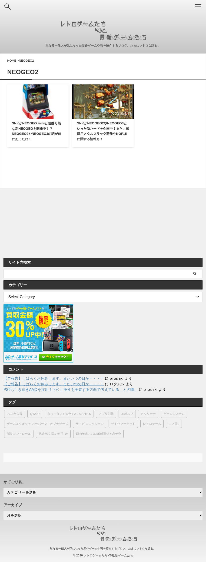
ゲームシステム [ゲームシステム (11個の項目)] (174, 414)
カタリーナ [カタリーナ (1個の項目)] (148, 414)
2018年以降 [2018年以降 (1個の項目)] (15, 414)
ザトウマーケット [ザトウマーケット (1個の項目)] (123, 424)
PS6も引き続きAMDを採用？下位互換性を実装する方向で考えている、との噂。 (70, 390)
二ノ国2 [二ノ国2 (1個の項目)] (174, 424)
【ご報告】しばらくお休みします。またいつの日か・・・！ (53, 378)
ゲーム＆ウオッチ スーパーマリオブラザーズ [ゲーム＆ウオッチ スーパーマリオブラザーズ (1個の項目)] (37, 424)
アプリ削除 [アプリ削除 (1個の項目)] (106, 414)
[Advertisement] (100, 223)
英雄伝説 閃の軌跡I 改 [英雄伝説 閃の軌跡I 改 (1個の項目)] (53, 434)
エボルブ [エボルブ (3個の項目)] (127, 414)
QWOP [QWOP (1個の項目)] (35, 414)
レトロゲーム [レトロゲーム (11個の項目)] (152, 424)
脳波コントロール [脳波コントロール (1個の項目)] (19, 434)
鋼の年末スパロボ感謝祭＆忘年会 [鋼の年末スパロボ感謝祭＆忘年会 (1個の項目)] (98, 434)
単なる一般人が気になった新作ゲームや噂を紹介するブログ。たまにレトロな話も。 (103, 548)
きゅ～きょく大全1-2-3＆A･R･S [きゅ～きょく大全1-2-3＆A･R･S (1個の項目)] (69, 414)
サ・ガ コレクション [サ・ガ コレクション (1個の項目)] (90, 424)
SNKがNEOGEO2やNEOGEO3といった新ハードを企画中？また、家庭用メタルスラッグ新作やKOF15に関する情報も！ (103, 134)
